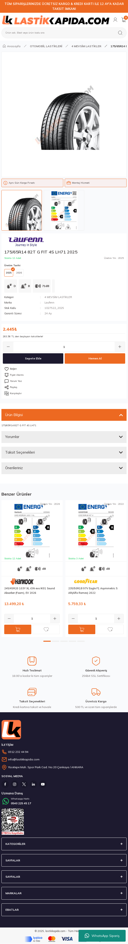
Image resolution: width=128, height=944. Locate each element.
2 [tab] (55, 641)
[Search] (64, 32)
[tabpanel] (32, 568)
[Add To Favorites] (64, 369)
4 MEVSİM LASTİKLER (58, 297)
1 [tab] (47, 641)
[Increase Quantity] (120, 347)
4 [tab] (72, 641)
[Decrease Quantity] (8, 347)
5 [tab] (81, 641)
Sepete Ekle (33, 358)
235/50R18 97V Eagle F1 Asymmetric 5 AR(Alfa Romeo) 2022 (93, 590)
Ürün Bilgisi (14, 415)
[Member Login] (115, 20)
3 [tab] (64, 641)
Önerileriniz (14, 468)
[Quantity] (64, 346)
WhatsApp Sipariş (102, 935)
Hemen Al (95, 358)
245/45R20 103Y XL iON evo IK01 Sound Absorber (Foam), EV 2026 (29, 590)
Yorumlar (12, 436)
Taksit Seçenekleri (20, 452)
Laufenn (49, 302)
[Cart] (124, 20)
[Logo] (55, 20)
